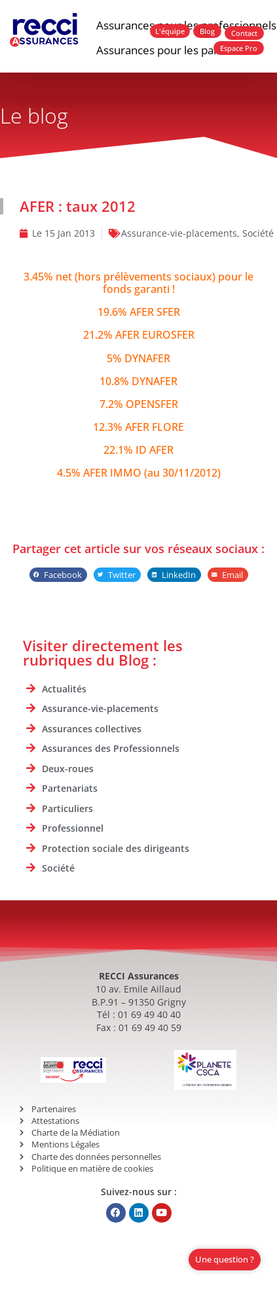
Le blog (34, 115)
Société (258, 233)
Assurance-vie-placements (179, 233)
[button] (58, 575)
